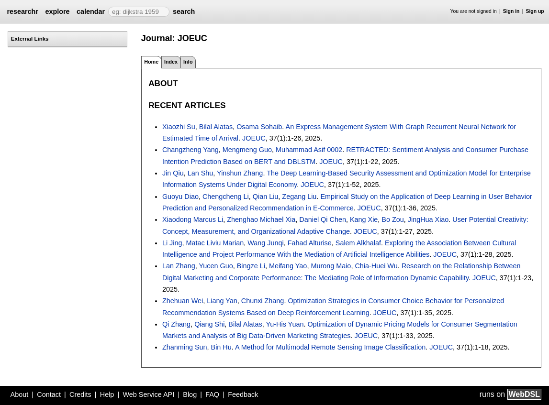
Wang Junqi (265, 243)
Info (188, 62)
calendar (91, 11)
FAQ (212, 394)
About (20, 394)
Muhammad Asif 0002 (309, 149)
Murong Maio (331, 266)
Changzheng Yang (190, 149)
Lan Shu (200, 173)
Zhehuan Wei (182, 301)
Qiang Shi (209, 324)
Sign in (511, 11)
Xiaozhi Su (178, 127)
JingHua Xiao (428, 219)
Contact (49, 394)
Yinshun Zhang (240, 173)
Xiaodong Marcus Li (192, 219)
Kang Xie (364, 219)
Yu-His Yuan (284, 324)
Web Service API (148, 394)
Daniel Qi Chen (322, 219)
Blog (190, 394)
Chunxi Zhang (262, 301)
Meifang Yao (288, 266)
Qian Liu (266, 196)
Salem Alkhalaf (358, 243)
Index (171, 62)
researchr (22, 11)
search (184, 11)
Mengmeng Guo (247, 149)
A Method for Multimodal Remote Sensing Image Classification (330, 347)
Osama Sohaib (259, 127)
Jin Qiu (173, 173)
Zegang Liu (299, 196)
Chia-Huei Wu (376, 266)
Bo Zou (392, 219)
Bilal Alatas (216, 127)
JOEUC (254, 138)
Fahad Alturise (310, 243)
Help (107, 394)
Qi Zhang (176, 324)
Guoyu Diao (180, 196)
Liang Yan (222, 301)
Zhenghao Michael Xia (261, 219)
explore (57, 11)
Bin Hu (221, 347)
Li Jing (172, 243)
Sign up (535, 11)
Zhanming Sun (184, 347)
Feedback (243, 394)
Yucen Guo (216, 266)
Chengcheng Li (225, 196)
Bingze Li (251, 266)
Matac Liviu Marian (215, 243)
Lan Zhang (178, 266)
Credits (80, 394)
